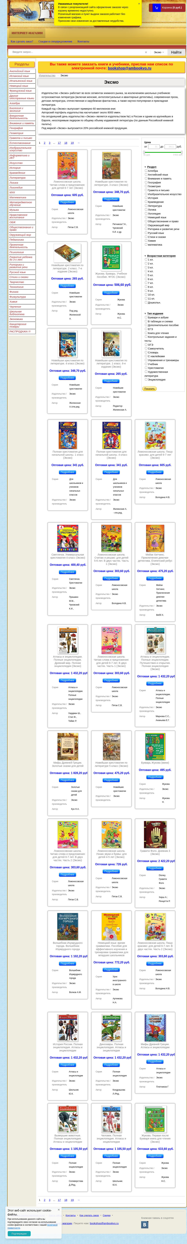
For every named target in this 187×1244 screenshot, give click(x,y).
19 (72, 142)
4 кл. (149, 271)
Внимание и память (21, 123)
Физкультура (17, 296)
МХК (12, 192)
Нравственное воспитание (18, 216)
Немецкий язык (18, 85)
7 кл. (149, 283)
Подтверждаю (19, 1233)
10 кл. (150, 294)
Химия (13, 301)
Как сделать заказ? (22, 41)
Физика (13, 291)
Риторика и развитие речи (18, 266)
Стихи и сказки (18, 277)
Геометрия (16, 133)
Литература (17, 177)
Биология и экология (16, 109)
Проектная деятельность (18, 246)
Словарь (151, 352)
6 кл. (149, 279)
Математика (17, 197)
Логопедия (16, 187)
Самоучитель (154, 348)
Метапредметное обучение (20, 203)
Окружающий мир (20, 234)
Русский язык (17, 272)
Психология (16, 252)
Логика (13, 182)
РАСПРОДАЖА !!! (19, 331)
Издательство (47, 75)
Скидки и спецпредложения (55, 41)
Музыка (14, 209)
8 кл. (149, 286)
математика (153, 244)
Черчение (15, 306)
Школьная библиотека (16, 312)
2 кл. (149, 263)
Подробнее (67, 202)
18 (65, 142)
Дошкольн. (153, 302)
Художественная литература (156, 373)
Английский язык (19, 71)
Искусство (16, 163)
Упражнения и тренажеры (162, 360)
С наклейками (155, 356)
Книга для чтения (157, 333)
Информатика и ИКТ (19, 156)
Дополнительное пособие (162, 325)
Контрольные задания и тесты (160, 338)
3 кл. (149, 267)
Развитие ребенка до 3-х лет (20, 258)
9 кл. (149, 290)
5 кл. (149, 275)
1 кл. (149, 259)
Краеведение (17, 172)
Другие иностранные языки (21, 97)
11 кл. (150, 298)
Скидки (107, 1215)
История (14, 167)
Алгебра (14, 103)
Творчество (16, 282)
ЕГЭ (149, 329)
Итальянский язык (20, 80)
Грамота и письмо (20, 138)
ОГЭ (149, 344)
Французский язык (20, 90)
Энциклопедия (155, 379)
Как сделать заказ (89, 1215)
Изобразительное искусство (20, 149)
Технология (16, 286)
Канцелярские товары (17, 325)
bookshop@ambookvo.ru (129, 68)
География (16, 128)
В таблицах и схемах (159, 321)
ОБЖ (12, 222)
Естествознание (20, 143)
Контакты (83, 41)
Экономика (16, 319)
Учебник (151, 364)
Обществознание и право (21, 228)
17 (59, 142)
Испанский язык (19, 76)
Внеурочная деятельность (18, 117)
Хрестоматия (154, 368)
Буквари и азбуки (156, 317)
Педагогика (16, 239)
